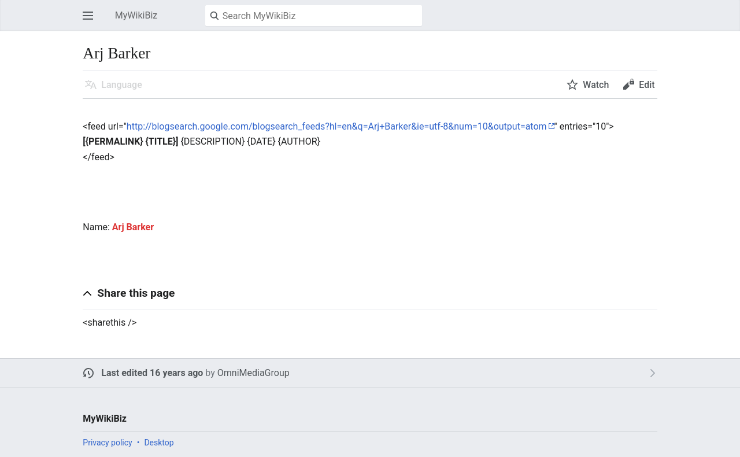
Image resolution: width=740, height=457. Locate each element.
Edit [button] (646, 84)
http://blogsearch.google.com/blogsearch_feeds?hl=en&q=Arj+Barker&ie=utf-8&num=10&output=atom (337, 126)
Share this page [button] (136, 293)
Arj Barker (133, 227)
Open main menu (91, 21)
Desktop (158, 442)
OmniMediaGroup (253, 372)
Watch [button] (596, 84)
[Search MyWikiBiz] (313, 15)
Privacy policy (107, 442)
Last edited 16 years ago (152, 372)
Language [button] (121, 84)
